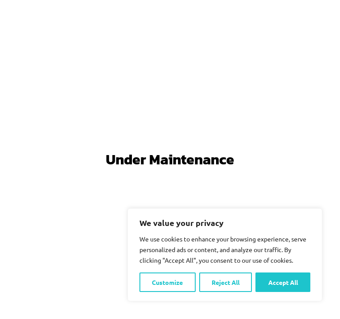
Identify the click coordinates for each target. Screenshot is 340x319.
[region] (225, 254)
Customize (167, 282)
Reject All (226, 282)
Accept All (283, 282)
